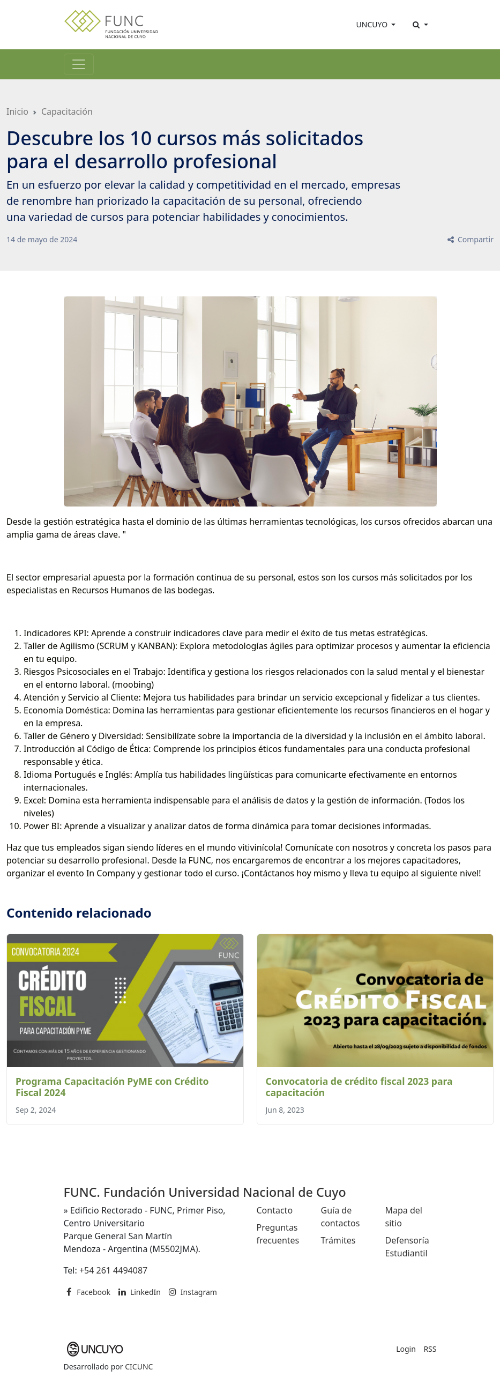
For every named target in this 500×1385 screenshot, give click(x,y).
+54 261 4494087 (113, 1270)
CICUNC (139, 1366)
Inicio (17, 111)
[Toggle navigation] (79, 64)
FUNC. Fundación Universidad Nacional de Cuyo (205, 1192)
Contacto (275, 1210)
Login (406, 1349)
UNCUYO (373, 24)
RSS (429, 1349)
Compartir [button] (470, 239)
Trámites (338, 1240)
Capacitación (67, 111)
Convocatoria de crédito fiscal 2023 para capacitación (359, 1087)
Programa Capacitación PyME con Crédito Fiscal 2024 (112, 1087)
